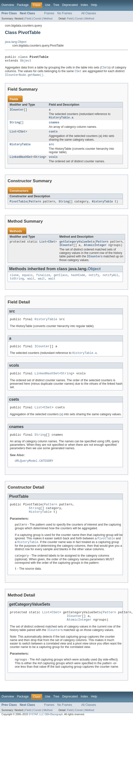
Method (47, 18)
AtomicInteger (95, 251)
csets (53, 135)
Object (26, 62)
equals (27, 282)
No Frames (64, 13)
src (51, 149)
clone (14, 282)
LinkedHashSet (21, 162)
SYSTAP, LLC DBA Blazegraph (46, 732)
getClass (61, 282)
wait (30, 286)
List (13, 135)
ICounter (17, 112)
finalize (43, 282)
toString (17, 286)
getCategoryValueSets (76, 247)
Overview (7, 5)
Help (94, 5)
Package (23, 5)
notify (94, 282)
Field (28, 18)
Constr (37, 18)
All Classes (88, 13)
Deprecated (70, 5)
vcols (53, 162)
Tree (56, 5)
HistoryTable (20, 149)
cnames (54, 126)
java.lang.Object (15, 42)
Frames (49, 13)
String (15, 126)
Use (47, 5)
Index (84, 5)
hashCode (78, 282)
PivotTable (18, 207)
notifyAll (110, 282)
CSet (21, 135)
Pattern (35, 207)
